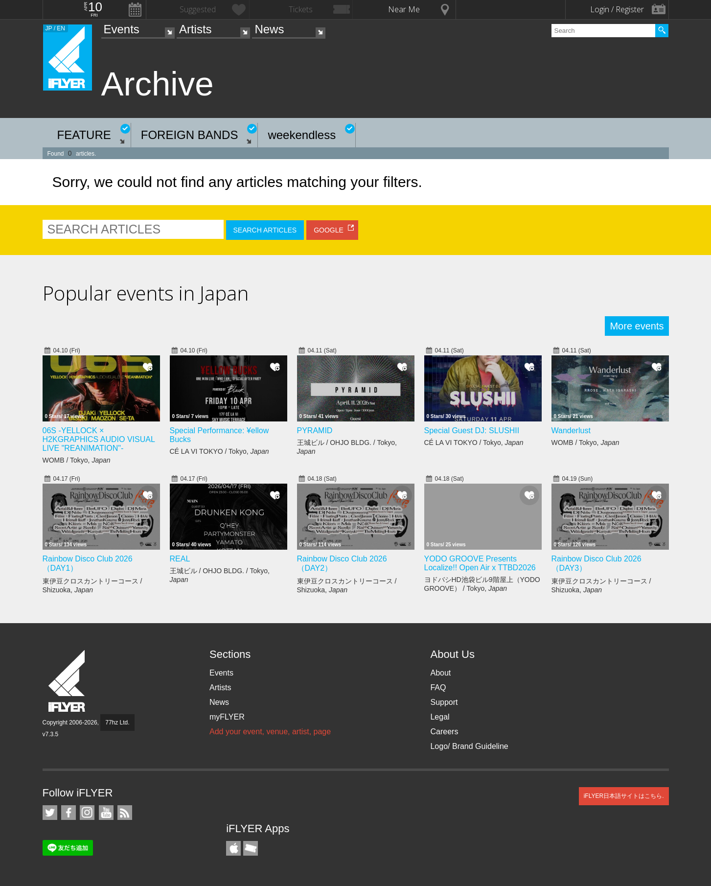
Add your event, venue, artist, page (270, 731)
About (440, 673)
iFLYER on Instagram (87, 812)
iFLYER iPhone (233, 848)
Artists (195, 29)
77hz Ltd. (117, 722)
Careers (444, 731)
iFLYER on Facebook (68, 812)
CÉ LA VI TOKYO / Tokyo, (219, 451)
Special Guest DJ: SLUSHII (472, 430)
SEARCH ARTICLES (265, 230)
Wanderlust (571, 430)
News (269, 29)
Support (444, 702)
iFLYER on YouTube (106, 812)
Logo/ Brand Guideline (469, 746)
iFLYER (67, 681)
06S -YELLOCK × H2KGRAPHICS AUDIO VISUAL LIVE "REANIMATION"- (99, 439)
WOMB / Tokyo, (77, 460)
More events (637, 326)
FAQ (438, 687)
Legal (439, 717)
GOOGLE (329, 230)
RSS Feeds (124, 812)
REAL (180, 559)
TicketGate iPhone (250, 848)
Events (121, 29)
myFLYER (227, 717)
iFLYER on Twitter (50, 812)
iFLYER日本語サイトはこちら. (624, 796)
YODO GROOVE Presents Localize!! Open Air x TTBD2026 (480, 563)
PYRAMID (315, 430)
